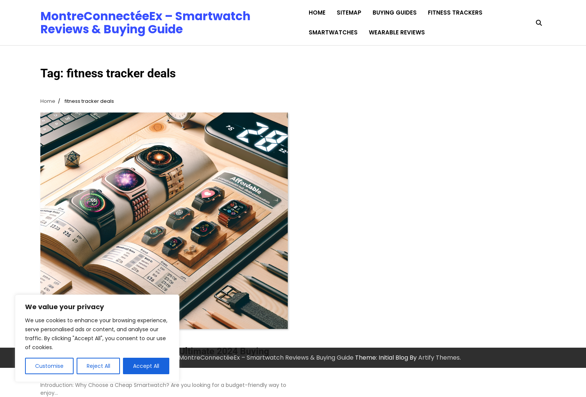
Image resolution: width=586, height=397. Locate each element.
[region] (97, 338)
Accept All (146, 366)
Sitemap (349, 12)
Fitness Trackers (455, 12)
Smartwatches (333, 32)
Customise (49, 366)
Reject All (98, 366)
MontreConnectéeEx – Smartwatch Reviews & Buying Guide (145, 22)
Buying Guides (395, 12)
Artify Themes (439, 357)
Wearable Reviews (397, 32)
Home (317, 12)
